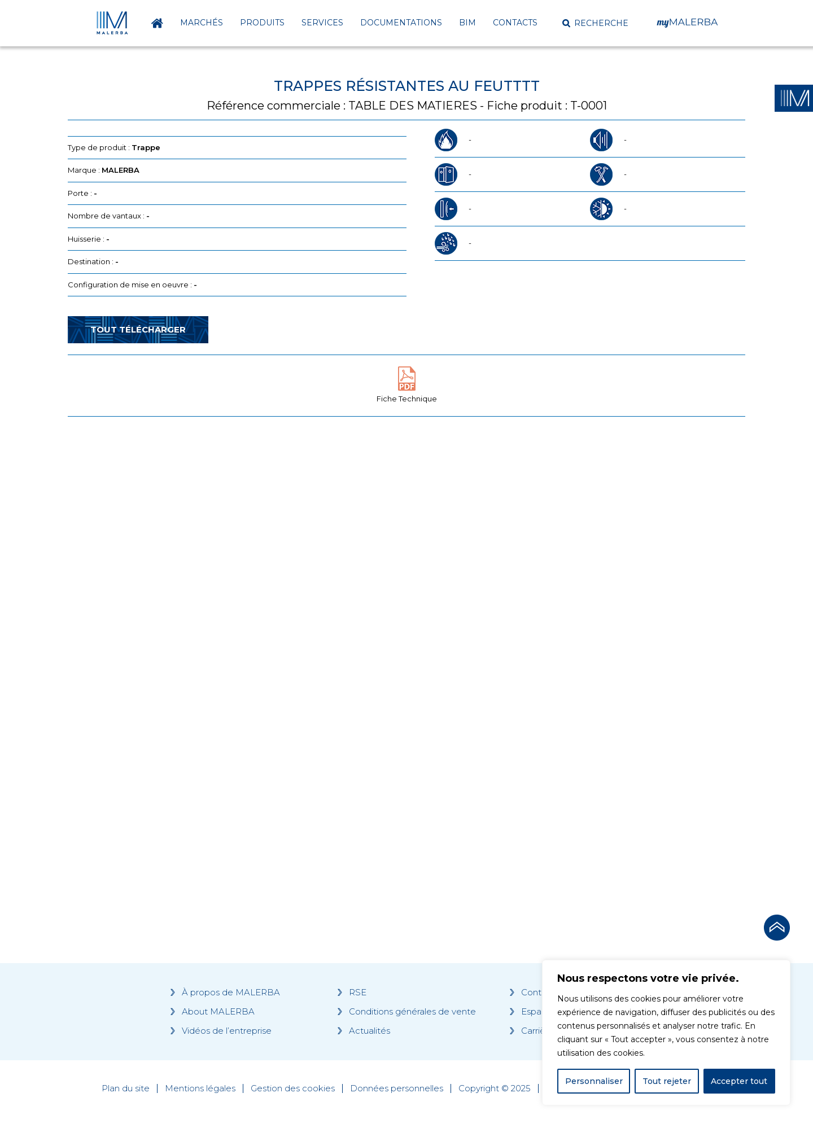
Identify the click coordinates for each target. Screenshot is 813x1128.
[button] (595, 23)
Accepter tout (739, 1081)
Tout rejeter (666, 1081)
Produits (262, 23)
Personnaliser (594, 1081)
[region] (666, 1032)
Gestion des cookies (293, 1088)
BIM (467, 23)
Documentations (401, 23)
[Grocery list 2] (565, 639)
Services (322, 23)
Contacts (515, 23)
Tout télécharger (138, 329)
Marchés (201, 23)
